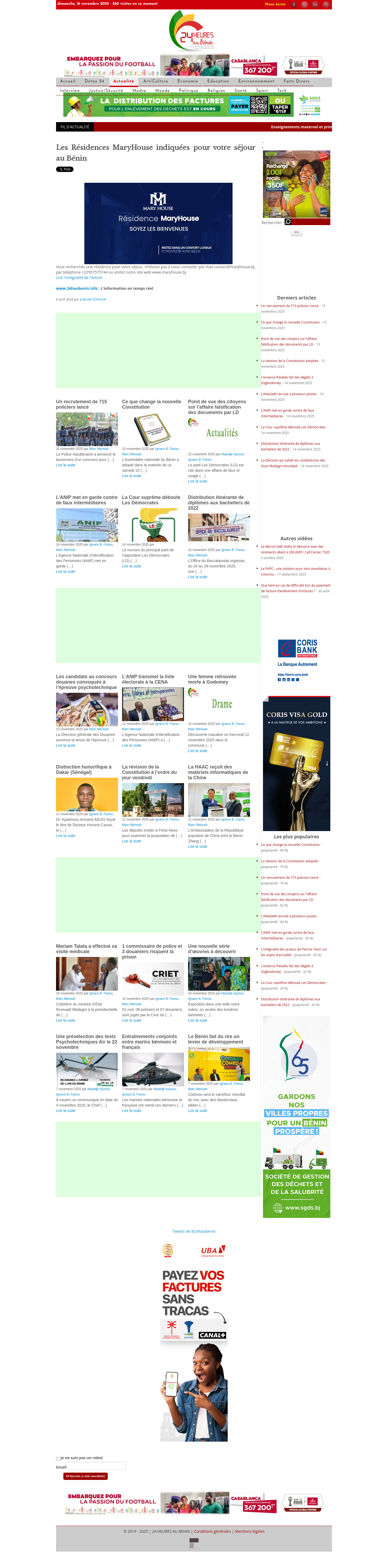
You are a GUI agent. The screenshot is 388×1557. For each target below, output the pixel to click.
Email (61, 1467)
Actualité (123, 82)
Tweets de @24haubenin (194, 1231)
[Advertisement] (158, 350)
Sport (262, 91)
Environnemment (256, 82)
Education (218, 82)
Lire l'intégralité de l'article (79, 277)
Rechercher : (273, 222)
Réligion (217, 91)
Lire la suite (65, 465)
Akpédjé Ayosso (232, 454)
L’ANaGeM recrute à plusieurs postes (289, 394)
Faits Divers (297, 82)
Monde (162, 91)
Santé (241, 91)
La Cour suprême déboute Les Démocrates (293, 427)
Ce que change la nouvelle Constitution (290, 322)
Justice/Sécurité (106, 91)
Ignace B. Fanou (167, 449)
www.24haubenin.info (77, 288)
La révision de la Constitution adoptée (290, 361)
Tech (282, 91)
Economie (188, 82)
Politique (189, 91)
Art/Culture (155, 82)
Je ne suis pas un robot (79, 1457)
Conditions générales (212, 1531)
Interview (70, 91)
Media (139, 91)
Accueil (68, 82)
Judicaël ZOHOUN (93, 299)
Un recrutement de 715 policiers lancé (289, 306)
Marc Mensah (99, 449)
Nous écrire (275, 4)
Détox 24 (94, 82)
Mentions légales (250, 1531)
